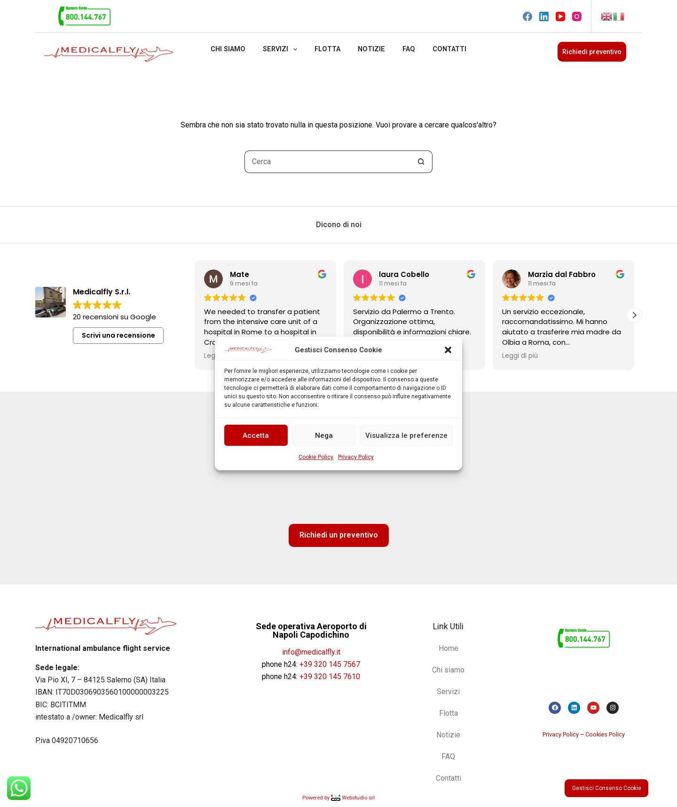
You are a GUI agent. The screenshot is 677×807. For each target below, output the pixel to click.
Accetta (256, 435)
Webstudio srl (353, 798)
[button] (448, 350)
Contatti (449, 49)
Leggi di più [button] (520, 356)
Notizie (371, 49)
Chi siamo (228, 49)
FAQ (408, 49)
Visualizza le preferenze (406, 435)
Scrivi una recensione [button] (118, 335)
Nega (324, 435)
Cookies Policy (605, 734)
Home (448, 648)
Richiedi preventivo (592, 51)
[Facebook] (527, 16)
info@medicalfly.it (311, 652)
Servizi (282, 49)
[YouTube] (560, 16)
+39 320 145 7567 (329, 664)
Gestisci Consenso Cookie (606, 788)
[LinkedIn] (544, 16)
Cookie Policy (316, 457)
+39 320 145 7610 (329, 676)
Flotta (327, 49)
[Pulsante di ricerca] (421, 161)
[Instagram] (577, 16)
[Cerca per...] (327, 161)
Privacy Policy (356, 457)
